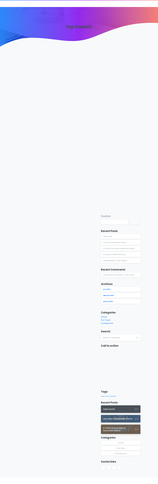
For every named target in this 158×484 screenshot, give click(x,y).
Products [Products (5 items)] (107, 396)
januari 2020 (108, 301)
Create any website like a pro (114, 254)
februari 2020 (108, 295)
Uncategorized (107, 323)
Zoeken (106, 216)
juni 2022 (106, 289)
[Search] (118, 337)
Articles (104, 317)
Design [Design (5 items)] (103, 396)
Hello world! (107, 236)
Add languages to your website (115, 260)
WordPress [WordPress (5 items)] (113, 396)
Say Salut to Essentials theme (114, 242)
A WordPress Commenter (112, 275)
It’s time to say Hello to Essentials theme (118, 248)
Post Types (105, 320)
